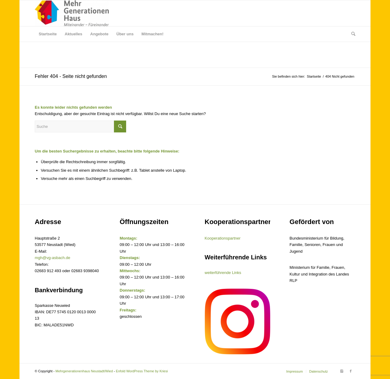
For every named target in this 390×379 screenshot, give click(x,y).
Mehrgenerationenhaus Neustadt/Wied (84, 371)
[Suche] (351, 34)
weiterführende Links (223, 272)
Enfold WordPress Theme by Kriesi (142, 371)
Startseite (314, 76)
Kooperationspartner (223, 238)
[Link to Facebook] (350, 371)
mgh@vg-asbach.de (52, 257)
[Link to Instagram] (341, 371)
